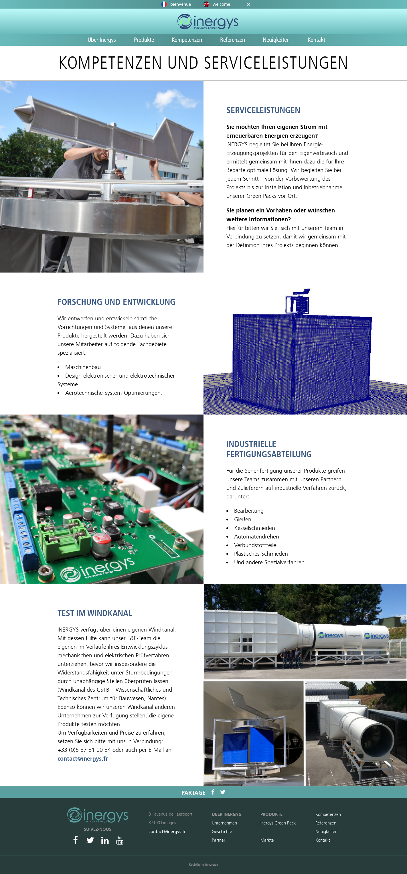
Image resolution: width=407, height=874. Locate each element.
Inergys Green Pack (278, 823)
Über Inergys (102, 40)
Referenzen (232, 40)
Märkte (267, 840)
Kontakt (316, 40)
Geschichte (222, 831)
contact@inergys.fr (83, 758)
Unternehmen (224, 823)
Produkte (144, 40)
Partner (218, 840)
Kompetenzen (187, 40)
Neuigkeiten (276, 40)
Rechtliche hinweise (203, 865)
